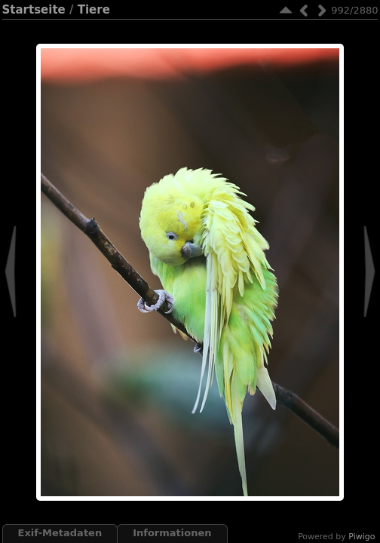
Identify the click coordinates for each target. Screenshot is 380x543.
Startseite (34, 10)
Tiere (94, 10)
